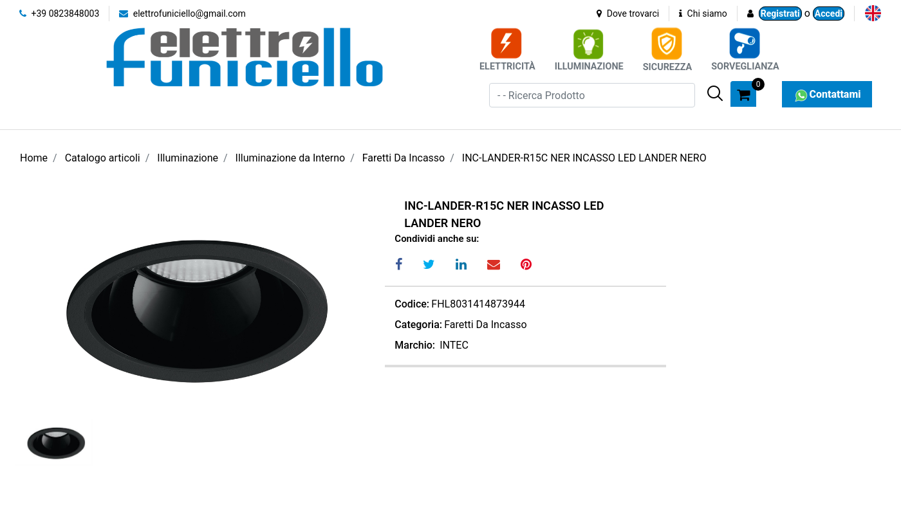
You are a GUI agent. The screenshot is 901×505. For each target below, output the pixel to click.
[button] (715, 93)
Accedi (828, 13)
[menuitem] (873, 13)
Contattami (826, 94)
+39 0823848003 (59, 13)
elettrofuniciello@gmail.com (182, 13)
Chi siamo (703, 13)
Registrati (780, 13)
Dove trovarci (628, 13)
